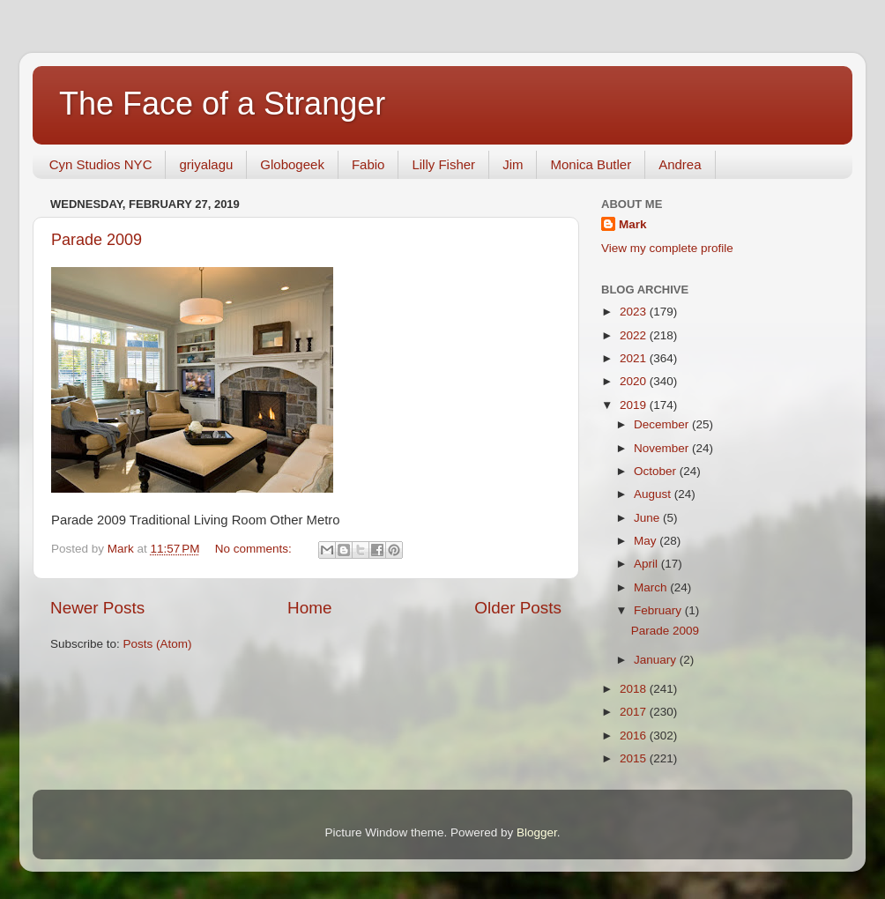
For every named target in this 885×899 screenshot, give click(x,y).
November (663, 448)
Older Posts (517, 607)
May (646, 540)
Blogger (537, 832)
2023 (635, 311)
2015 (635, 758)
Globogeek (292, 164)
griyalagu (206, 164)
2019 (635, 405)
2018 (635, 688)
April (647, 563)
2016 (635, 735)
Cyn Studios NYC (100, 164)
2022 (635, 335)
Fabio (368, 164)
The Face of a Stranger (222, 103)
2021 (635, 358)
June (648, 517)
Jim (512, 164)
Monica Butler (590, 164)
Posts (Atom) (157, 643)
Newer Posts (97, 607)
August (654, 494)
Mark (633, 224)
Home (309, 607)
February (659, 610)
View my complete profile (667, 248)
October (657, 471)
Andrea (679, 164)
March (652, 587)
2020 (635, 381)
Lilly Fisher (443, 164)
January (657, 659)
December (663, 424)
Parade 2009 (96, 240)
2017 (635, 711)
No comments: (255, 548)
